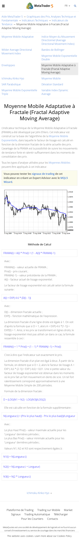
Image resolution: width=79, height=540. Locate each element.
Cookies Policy (64, 535)
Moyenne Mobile (51, 78)
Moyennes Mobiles (59, 162)
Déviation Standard (52, 84)
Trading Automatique (37, 514)
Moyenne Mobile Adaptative (18, 36)
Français (66, 5)
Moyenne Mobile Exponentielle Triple (19, 92)
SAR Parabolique (11, 84)
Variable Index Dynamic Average (55, 92)
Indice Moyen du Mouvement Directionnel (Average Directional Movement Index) (58, 40)
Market (68, 510)
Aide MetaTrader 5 (12, 16)
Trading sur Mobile (48, 510)
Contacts (52, 519)
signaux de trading (43, 174)
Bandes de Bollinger (53, 49)
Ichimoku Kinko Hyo (13, 78)
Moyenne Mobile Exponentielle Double (59, 57)
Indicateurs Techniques (35, 20)
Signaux (16, 514)
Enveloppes (8, 65)
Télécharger (61, 514)
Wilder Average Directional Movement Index (17, 51)
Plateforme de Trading (20, 510)
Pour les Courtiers (32, 519)
